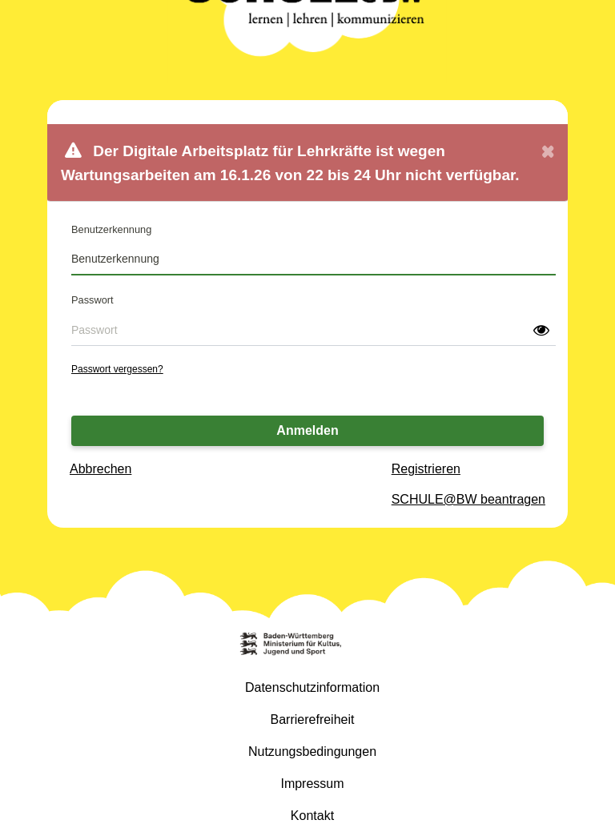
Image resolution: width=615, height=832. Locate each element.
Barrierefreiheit (313, 719)
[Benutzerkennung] (313, 259)
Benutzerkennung (111, 229)
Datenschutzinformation (312, 687)
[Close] (547, 163)
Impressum (312, 783)
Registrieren (426, 469)
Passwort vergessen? (117, 369)
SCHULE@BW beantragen (468, 499)
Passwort (92, 300)
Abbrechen (100, 469)
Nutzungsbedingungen (312, 751)
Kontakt (312, 815)
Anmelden (307, 430)
